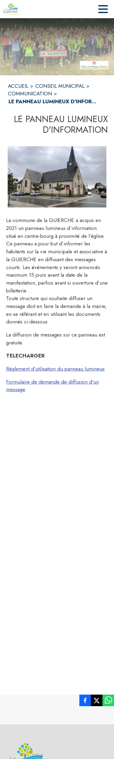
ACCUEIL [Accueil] (18, 86)
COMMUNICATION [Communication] (30, 93)
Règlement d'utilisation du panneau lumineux (55, 368)
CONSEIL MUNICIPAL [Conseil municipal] (60, 86)
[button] (57, 177)
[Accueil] (11, 9)
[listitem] (85, 702)
